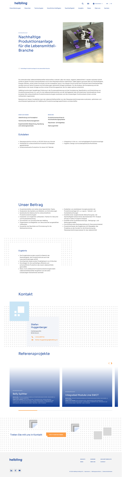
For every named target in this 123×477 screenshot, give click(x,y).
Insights (82, 459)
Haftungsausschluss (96, 471)
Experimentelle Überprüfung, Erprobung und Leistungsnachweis (31, 125)
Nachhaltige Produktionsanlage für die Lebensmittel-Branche (35, 68)
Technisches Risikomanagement (28, 121)
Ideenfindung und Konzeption (28, 117)
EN (111, 3)
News (81, 461)
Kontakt (103, 461)
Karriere (92, 459)
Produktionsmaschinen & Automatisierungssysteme (56, 118)
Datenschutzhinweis (107, 471)
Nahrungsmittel (53, 126)
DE (107, 3)
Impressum (87, 471)
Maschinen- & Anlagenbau (56, 122)
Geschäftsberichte (106, 459)
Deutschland (98, 3)
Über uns (92, 461)
